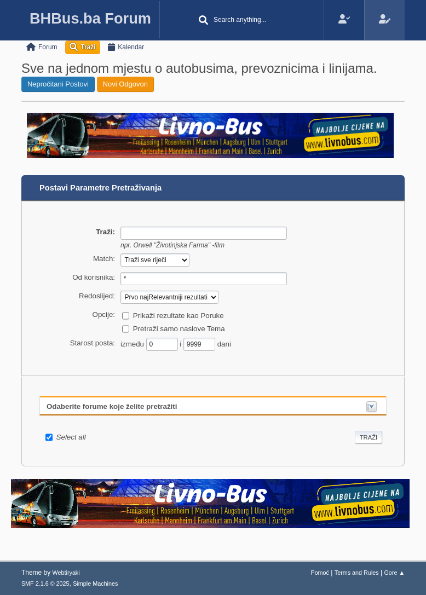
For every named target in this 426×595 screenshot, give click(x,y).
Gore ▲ (394, 572)
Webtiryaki (66, 572)
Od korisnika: (93, 277)
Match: (104, 259)
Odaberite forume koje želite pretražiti (112, 406)
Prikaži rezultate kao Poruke (178, 315)
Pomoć (319, 572)
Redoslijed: (97, 296)
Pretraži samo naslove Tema (179, 328)
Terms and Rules (357, 572)
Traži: (105, 232)
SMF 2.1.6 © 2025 (45, 583)
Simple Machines (95, 583)
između (133, 343)
